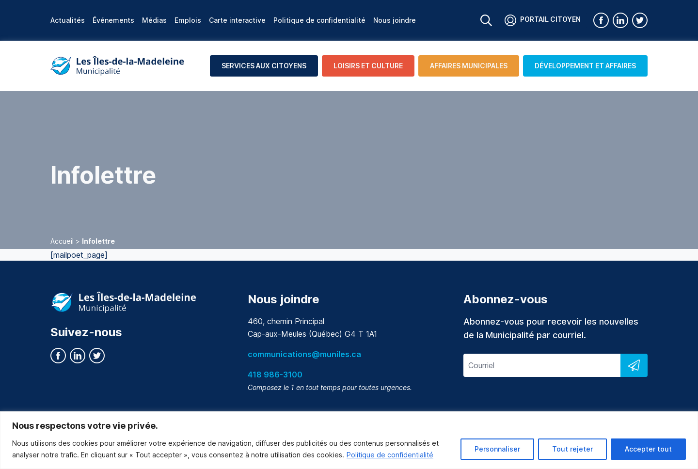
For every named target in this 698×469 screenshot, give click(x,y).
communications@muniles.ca (304, 354)
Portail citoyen (543, 20)
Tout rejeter (572, 449)
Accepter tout (648, 449)
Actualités (67, 20)
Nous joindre (394, 20)
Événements (113, 20)
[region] (349, 440)
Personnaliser (497, 449)
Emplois (187, 20)
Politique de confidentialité (390, 455)
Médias (154, 20)
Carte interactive (237, 20)
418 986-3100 (275, 374)
